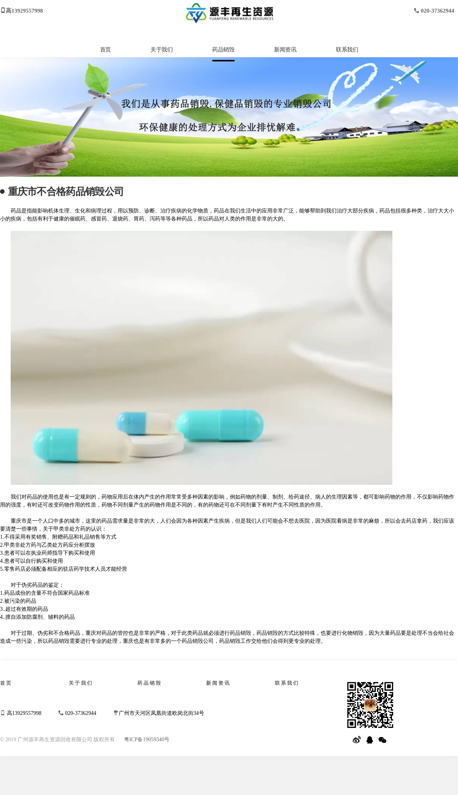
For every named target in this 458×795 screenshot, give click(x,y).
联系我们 (347, 50)
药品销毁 (223, 50)
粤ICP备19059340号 (147, 739)
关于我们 (161, 50)
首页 (105, 50)
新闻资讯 (285, 50)
